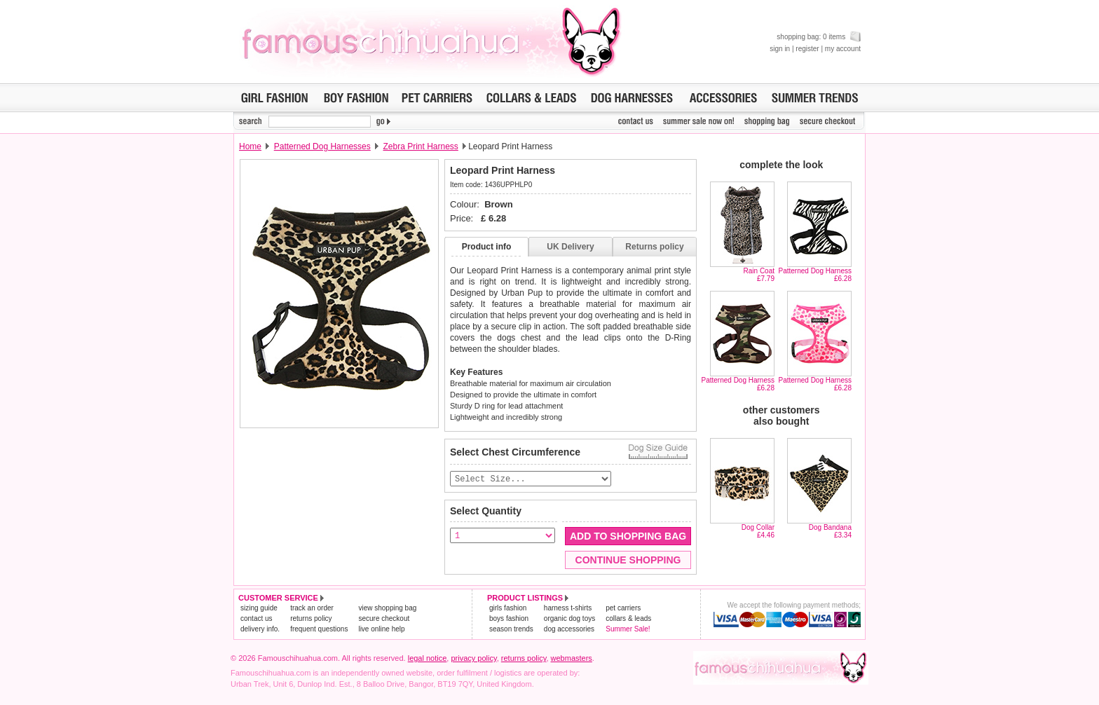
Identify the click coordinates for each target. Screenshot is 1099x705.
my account (843, 49)
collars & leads (628, 619)
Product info (487, 247)
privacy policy (473, 659)
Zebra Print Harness (420, 146)
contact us (256, 619)
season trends (511, 630)
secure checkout (383, 619)
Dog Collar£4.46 (758, 531)
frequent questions (319, 630)
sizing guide (259, 608)
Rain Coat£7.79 (759, 274)
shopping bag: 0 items (819, 37)
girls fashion (507, 608)
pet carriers (623, 608)
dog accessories (569, 630)
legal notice (427, 659)
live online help (381, 630)
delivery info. (260, 630)
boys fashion (508, 619)
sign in (780, 49)
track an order (312, 608)
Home (250, 146)
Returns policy (654, 247)
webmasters (571, 659)
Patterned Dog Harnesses (322, 146)
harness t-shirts (568, 608)
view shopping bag (387, 608)
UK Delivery (570, 247)
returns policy (311, 619)
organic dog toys (569, 619)
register (807, 49)
